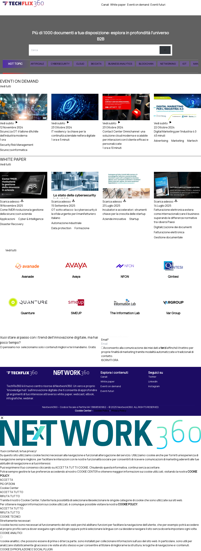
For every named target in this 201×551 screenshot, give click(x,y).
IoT (188, 63)
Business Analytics (124, 63)
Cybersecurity (63, 63)
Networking (171, 63)
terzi (163, 348)
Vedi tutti (5, 86)
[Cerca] (165, 50)
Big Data (100, 63)
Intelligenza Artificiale (33, 63)
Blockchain (149, 63)
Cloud (84, 63)
